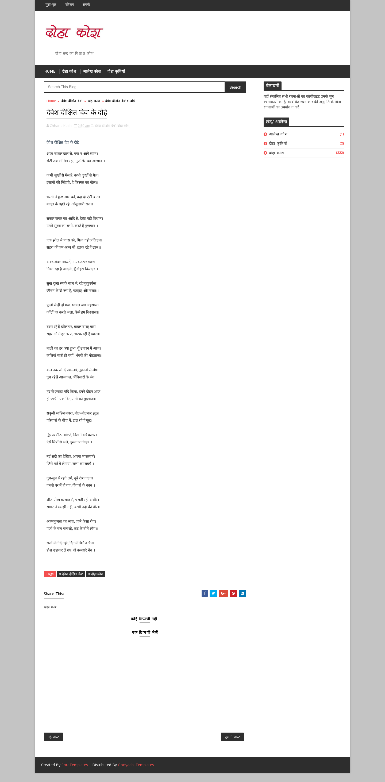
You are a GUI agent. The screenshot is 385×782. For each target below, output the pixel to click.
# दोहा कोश (95, 577)
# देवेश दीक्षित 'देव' (71, 577)
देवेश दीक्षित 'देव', (106, 128)
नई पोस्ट (53, 743)
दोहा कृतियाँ (116, 74)
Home (50, 74)
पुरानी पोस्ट (167, 743)
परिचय (69, 4)
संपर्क (86, 4)
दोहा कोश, (124, 128)
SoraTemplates (75, 773)
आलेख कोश (92, 74)
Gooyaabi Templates (136, 773)
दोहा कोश (69, 74)
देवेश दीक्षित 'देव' (71, 105)
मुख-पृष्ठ (51, 4)
